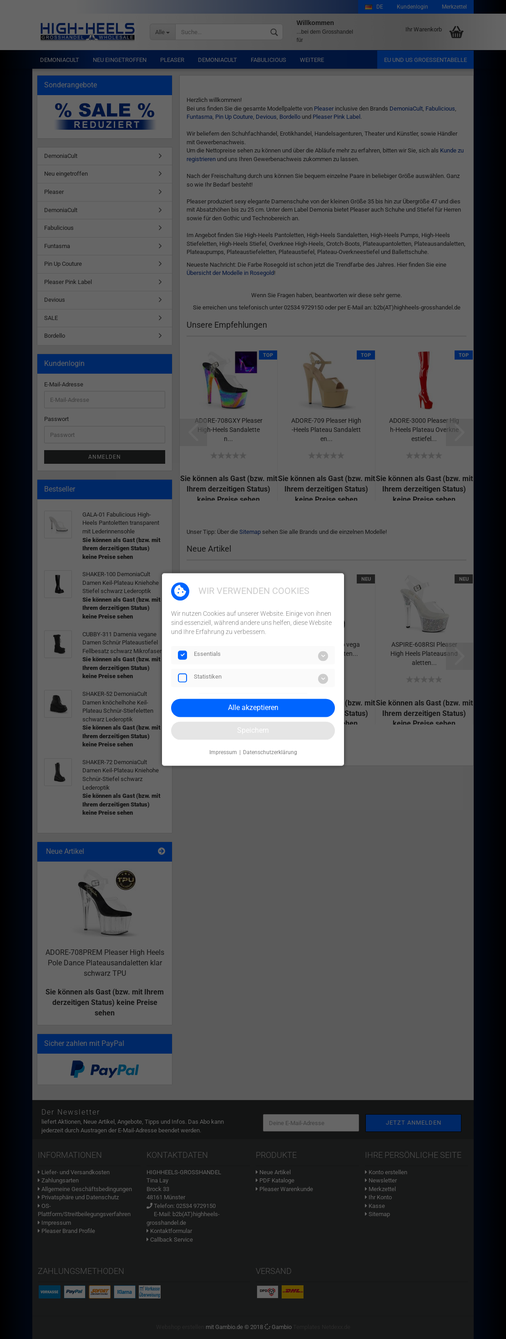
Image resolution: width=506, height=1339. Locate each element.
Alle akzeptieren (253, 707)
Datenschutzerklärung (270, 752)
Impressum (223, 752)
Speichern (253, 730)
